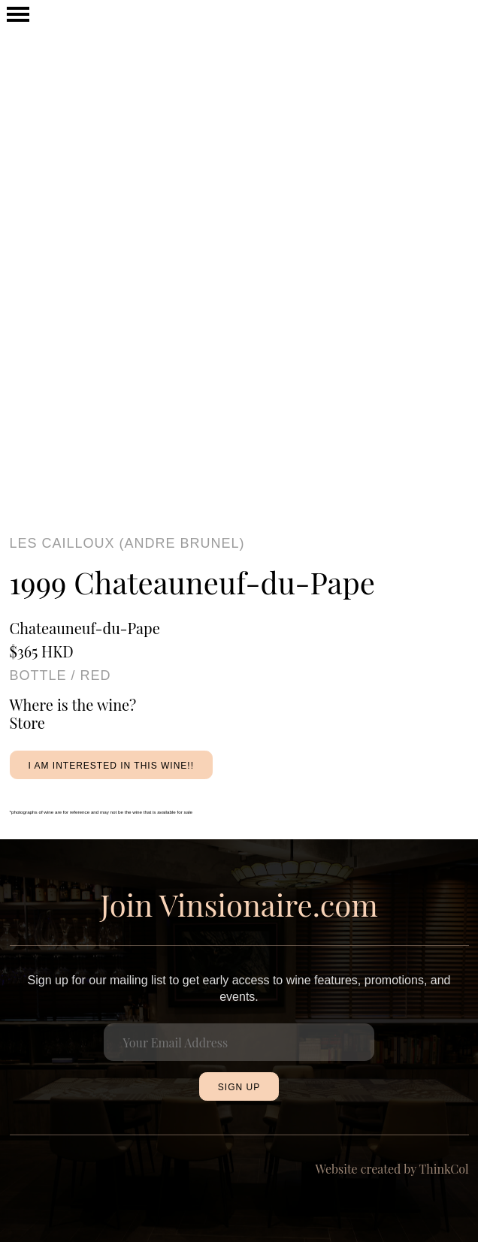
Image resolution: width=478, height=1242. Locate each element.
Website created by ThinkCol (392, 1169)
